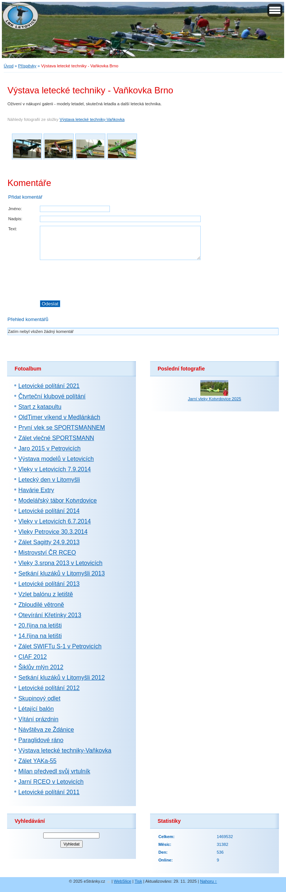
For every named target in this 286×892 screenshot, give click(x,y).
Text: (12, 229)
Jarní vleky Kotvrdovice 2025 (214, 399)
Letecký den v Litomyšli (49, 480)
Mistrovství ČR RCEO (47, 552)
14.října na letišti (40, 636)
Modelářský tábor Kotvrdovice (57, 500)
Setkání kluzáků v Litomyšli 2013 (61, 573)
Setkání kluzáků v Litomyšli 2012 (61, 677)
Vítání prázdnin (38, 719)
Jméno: (15, 208)
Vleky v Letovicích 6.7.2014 (54, 521)
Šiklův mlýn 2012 (40, 667)
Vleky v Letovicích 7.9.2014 (54, 469)
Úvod (8, 66)
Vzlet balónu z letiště (45, 594)
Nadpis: (15, 218)
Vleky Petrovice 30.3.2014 (53, 532)
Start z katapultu (39, 407)
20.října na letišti (40, 625)
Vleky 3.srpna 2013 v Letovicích (60, 563)
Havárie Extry (36, 490)
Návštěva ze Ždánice (46, 729)
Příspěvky (27, 66)
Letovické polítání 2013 (49, 584)
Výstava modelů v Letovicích (56, 459)
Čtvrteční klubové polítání (52, 396)
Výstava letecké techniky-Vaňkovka (92, 119)
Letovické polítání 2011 (49, 792)
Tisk (138, 881)
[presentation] (159, 280)
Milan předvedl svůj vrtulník (54, 771)
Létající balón (36, 709)
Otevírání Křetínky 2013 (49, 615)
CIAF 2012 (32, 657)
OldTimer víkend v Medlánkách (59, 417)
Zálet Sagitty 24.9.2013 (49, 542)
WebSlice (122, 881)
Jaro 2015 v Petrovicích (49, 448)
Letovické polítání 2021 (49, 386)
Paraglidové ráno (40, 740)
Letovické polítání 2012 (49, 688)
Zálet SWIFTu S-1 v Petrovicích (59, 646)
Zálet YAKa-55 (37, 761)
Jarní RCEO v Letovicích (50, 782)
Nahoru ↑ (208, 881)
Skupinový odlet (39, 698)
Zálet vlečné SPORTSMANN (56, 438)
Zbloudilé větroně (41, 604)
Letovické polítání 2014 (49, 511)
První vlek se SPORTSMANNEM (61, 427)
